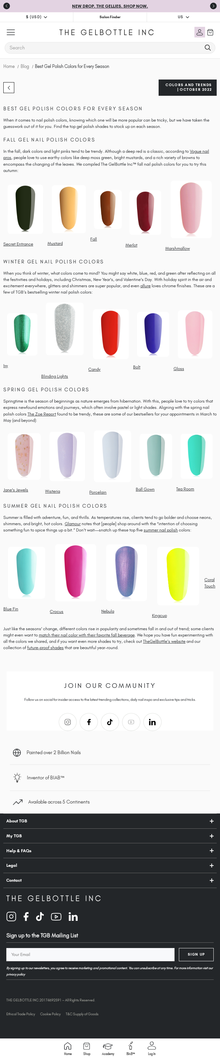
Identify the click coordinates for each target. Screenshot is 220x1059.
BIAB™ (131, 1048)
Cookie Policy (50, 1014)
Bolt (136, 366)
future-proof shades (45, 647)
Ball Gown (145, 489)
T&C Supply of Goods (82, 1014)
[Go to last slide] (6, 6)
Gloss (179, 368)
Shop (86, 1049)
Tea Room (185, 488)
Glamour (73, 523)
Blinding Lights (54, 376)
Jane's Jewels (15, 489)
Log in (151, 1048)
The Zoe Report (42, 414)
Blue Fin (10, 608)
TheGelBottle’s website (164, 641)
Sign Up (196, 954)
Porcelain (98, 492)
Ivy (5, 365)
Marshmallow (177, 248)
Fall (93, 239)
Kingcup (159, 615)
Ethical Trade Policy (20, 1014)
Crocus (56, 611)
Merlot (131, 245)
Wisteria (52, 491)
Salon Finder (110, 17)
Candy (94, 369)
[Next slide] (213, 6)
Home (68, 1049)
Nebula (107, 611)
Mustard (55, 243)
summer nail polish (161, 530)
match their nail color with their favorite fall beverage (87, 635)
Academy (108, 1049)
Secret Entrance (18, 244)
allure (145, 285)
